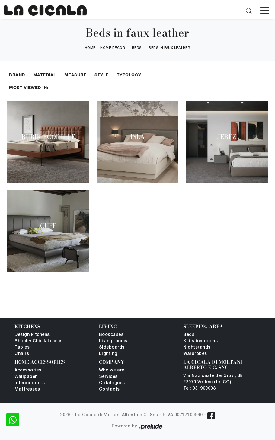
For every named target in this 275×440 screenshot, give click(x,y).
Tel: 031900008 (199, 389)
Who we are (111, 370)
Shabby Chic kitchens (38, 341)
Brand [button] (17, 74)
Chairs (21, 354)
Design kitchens (32, 335)
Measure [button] (75, 74)
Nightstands (197, 347)
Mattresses (27, 389)
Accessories (27, 370)
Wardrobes (195, 354)
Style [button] (101, 74)
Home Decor (112, 47)
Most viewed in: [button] (28, 87)
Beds (137, 47)
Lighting (108, 354)
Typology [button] (129, 74)
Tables (22, 347)
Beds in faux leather (169, 47)
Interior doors (29, 383)
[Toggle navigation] (265, 10)
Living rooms (113, 341)
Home (90, 47)
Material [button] (44, 74)
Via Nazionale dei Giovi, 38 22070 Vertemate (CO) (213, 379)
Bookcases (111, 335)
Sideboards (112, 347)
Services (108, 377)
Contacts (109, 389)
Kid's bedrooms (200, 341)
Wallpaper (25, 377)
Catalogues (112, 383)
